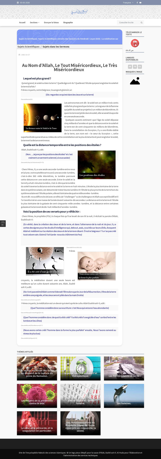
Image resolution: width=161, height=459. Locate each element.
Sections (34, 22)
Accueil (22, 22)
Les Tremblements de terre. (124, 375)
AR (130, 66)
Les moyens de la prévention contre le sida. (37, 402)
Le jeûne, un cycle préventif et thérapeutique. (80, 374)
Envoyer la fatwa (51, 22)
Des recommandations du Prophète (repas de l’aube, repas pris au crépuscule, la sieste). (80, 426)
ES (140, 66)
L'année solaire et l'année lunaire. (80, 402)
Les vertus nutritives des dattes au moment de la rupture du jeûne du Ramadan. (37, 373)
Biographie (68, 22)
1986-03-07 (25, 55)
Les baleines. (124, 403)
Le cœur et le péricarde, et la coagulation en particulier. (37, 429)
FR (135, 66)
